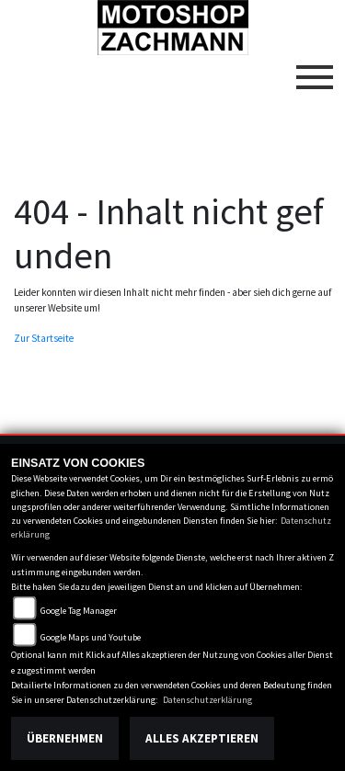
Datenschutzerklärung (207, 700)
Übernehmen (65, 738)
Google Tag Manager (78, 611)
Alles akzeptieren (202, 738)
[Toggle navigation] (314, 70)
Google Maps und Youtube (90, 637)
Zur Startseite (44, 338)
